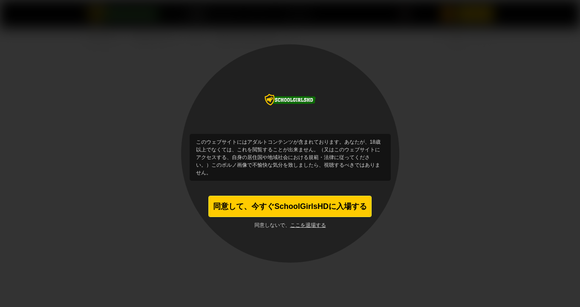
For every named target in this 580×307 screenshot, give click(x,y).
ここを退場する (308, 225)
